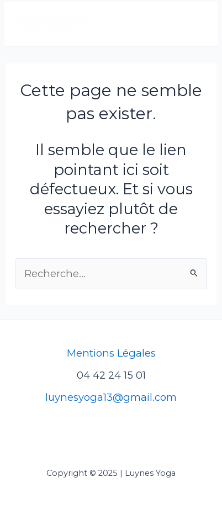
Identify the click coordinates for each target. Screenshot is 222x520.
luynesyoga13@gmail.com (111, 397)
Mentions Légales (111, 353)
